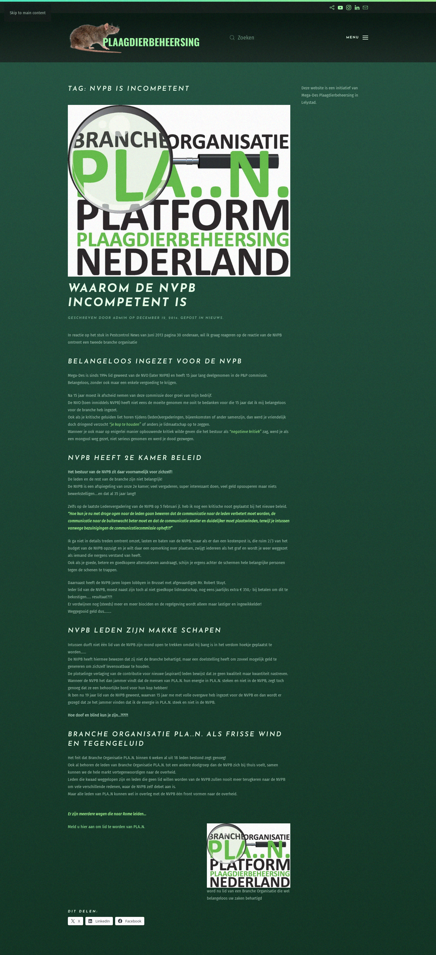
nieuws (214, 318)
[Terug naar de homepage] (134, 37)
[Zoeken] (282, 37)
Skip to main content (28, 12)
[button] (357, 37)
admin (120, 318)
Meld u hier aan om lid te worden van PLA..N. (106, 826)
